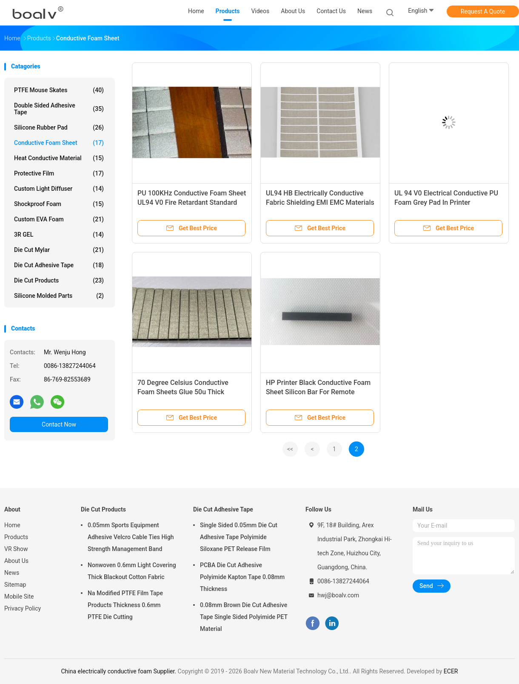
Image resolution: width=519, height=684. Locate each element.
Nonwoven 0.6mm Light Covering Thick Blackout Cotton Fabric (132, 571)
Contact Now (59, 424)
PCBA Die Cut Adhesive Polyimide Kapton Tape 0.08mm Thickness (242, 577)
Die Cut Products (59, 280)
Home (12, 525)
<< (290, 449)
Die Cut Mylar (59, 250)
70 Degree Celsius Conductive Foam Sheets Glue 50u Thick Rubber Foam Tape (182, 392)
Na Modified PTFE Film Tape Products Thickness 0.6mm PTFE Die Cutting (125, 605)
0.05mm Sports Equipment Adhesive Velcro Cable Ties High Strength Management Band (131, 537)
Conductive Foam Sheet (59, 142)
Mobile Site (19, 596)
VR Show (16, 549)
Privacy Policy (22, 608)
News (11, 572)
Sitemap (15, 584)
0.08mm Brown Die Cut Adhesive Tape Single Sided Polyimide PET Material (244, 617)
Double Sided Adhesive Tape (59, 109)
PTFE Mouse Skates (59, 90)
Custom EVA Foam (59, 219)
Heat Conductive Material (59, 158)
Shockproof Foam (59, 204)
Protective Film (59, 173)
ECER (451, 671)
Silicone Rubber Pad (59, 127)
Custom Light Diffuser (59, 188)
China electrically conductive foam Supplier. (119, 671)
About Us (16, 560)
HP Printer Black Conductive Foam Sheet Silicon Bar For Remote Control (318, 392)
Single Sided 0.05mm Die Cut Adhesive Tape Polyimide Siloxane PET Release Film (238, 537)
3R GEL (59, 234)
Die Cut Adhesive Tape (59, 265)
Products (16, 537)
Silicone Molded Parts (59, 295)
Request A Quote (483, 11)
